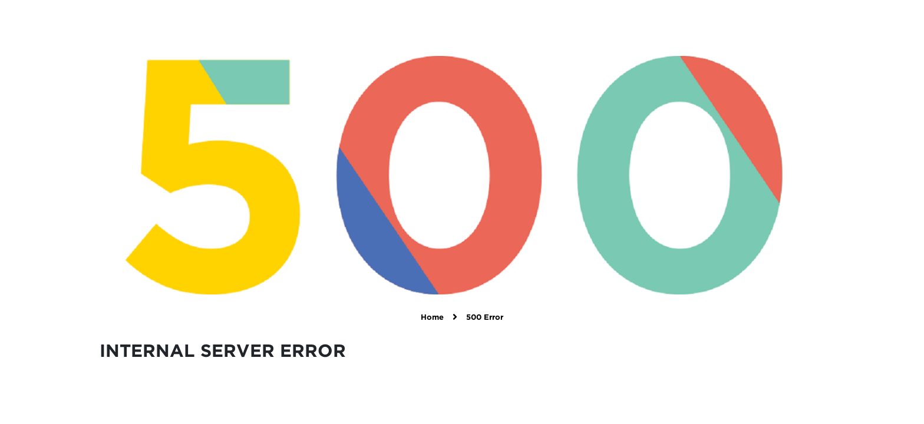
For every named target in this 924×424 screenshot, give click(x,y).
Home (432, 317)
